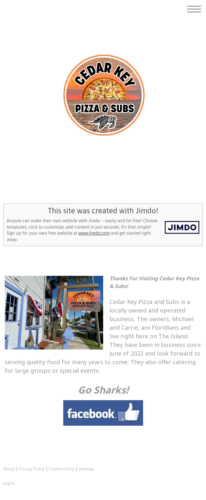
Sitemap (86, 469)
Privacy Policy (32, 469)
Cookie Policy (61, 469)
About (9, 469)
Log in (9, 483)
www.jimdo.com (94, 233)
